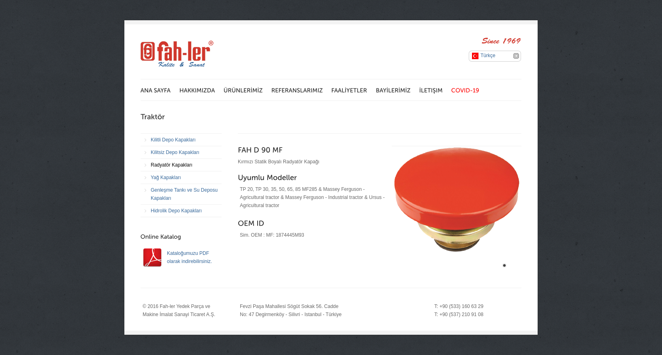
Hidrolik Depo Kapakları (176, 211)
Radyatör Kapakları (171, 165)
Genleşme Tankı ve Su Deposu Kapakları (184, 194)
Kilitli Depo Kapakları (173, 140)
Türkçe (487, 55)
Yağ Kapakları (166, 177)
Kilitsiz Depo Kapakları (175, 152)
